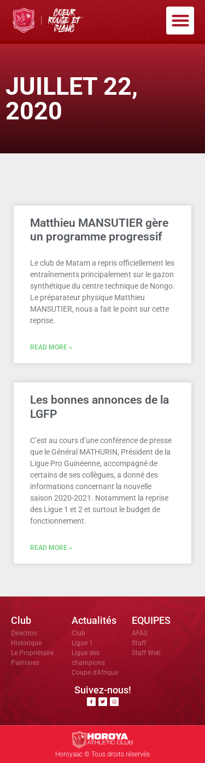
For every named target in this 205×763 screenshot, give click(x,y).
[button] (180, 21)
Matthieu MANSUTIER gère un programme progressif (99, 229)
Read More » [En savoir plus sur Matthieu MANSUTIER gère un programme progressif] (51, 347)
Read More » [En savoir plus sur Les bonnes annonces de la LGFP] (51, 548)
